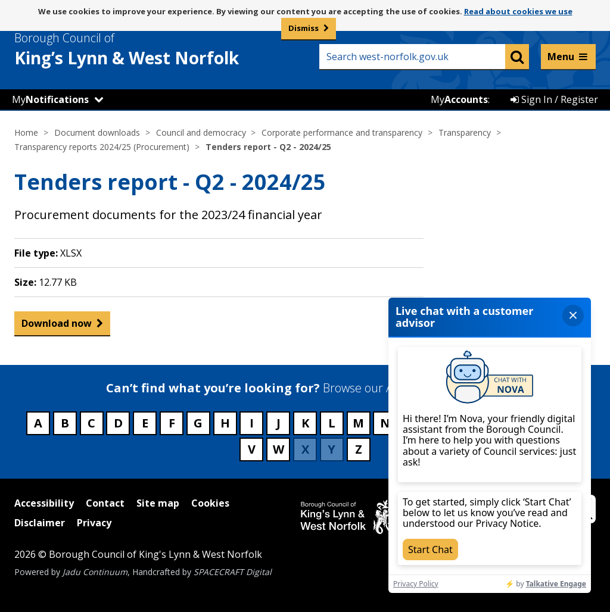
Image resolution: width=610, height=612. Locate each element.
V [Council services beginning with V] (252, 449)
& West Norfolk (148, 49)
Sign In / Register (554, 99)
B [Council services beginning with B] (65, 423)
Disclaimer (39, 522)
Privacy (94, 522)
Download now (56, 326)
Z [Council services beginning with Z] (358, 449)
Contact (105, 503)
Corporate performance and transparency (342, 132)
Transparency (464, 132)
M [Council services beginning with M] (358, 423)
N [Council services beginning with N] (385, 423)
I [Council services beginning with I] (252, 423)
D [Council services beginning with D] (118, 423)
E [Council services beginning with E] (145, 423)
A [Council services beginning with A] (38, 423)
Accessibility (44, 503)
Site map (157, 503)
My (50, 99)
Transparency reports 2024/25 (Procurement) (101, 146)
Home (26, 132)
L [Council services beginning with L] (331, 423)
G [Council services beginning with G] (198, 423)
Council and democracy (201, 132)
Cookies (210, 503)
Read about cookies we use (518, 11)
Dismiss (303, 28)
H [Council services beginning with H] (225, 423)
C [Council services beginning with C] (91, 423)
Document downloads (97, 132)
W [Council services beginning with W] (278, 449)
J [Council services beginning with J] (278, 423)
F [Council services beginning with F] (172, 423)
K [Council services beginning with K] (305, 423)
